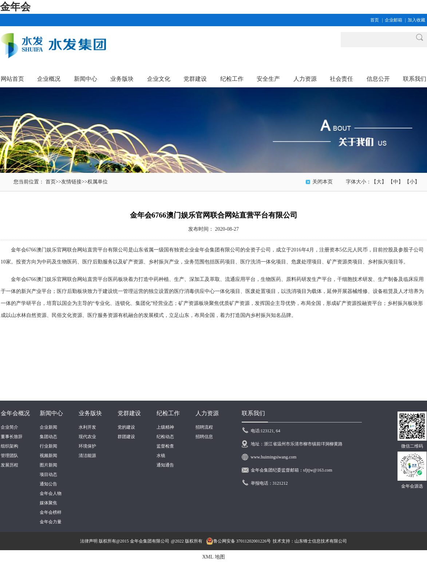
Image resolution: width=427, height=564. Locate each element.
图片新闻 (48, 465)
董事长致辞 (12, 436)
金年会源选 (412, 486)
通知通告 (165, 465)
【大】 (379, 181)
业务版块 (90, 413)
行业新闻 (48, 446)
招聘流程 (204, 427)
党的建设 (126, 427)
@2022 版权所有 (186, 541)
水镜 (161, 455)
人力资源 (207, 413)
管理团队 (9, 455)
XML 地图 (213, 557)
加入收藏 (416, 20)
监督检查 (165, 446)
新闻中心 (51, 413)
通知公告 (48, 483)
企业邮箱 (393, 20)
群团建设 (126, 436)
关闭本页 (322, 181)
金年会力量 (51, 521)
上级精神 (165, 427)
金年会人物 (51, 493)
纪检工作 (168, 413)
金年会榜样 (51, 512)
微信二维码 (412, 446)
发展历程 (9, 465)
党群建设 (129, 413)
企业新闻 (48, 427)
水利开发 (87, 427)
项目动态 (48, 474)
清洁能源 (87, 455)
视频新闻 (48, 455)
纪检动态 (165, 436)
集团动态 (48, 436)
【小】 (412, 181)
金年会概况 (15, 413)
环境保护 (87, 446)
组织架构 (9, 446)
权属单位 (97, 181)
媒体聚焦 (48, 502)
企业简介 (9, 427)
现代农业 (87, 436)
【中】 (395, 181)
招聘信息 (204, 436)
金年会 (15, 6)
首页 (374, 20)
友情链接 (71, 181)
